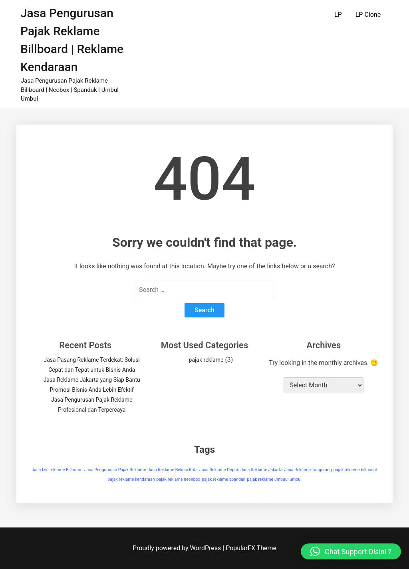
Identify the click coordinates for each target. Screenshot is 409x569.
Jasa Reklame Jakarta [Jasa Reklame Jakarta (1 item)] (261, 469)
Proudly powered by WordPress (177, 548)
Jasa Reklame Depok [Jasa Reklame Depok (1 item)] (219, 469)
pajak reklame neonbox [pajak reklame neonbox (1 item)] (178, 479)
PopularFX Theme (251, 548)
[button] (351, 551)
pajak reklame (206, 360)
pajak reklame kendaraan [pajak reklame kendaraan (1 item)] (131, 479)
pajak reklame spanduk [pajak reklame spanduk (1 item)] (223, 479)
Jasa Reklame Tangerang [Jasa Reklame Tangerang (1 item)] (308, 469)
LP (338, 14)
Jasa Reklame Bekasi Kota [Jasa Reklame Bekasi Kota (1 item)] (173, 469)
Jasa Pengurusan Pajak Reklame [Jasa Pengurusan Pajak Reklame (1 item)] (115, 469)
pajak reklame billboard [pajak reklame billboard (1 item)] (355, 469)
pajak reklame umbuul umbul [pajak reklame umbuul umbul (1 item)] (274, 479)
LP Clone (368, 14)
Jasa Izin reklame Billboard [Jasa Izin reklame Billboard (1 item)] (57, 469)
